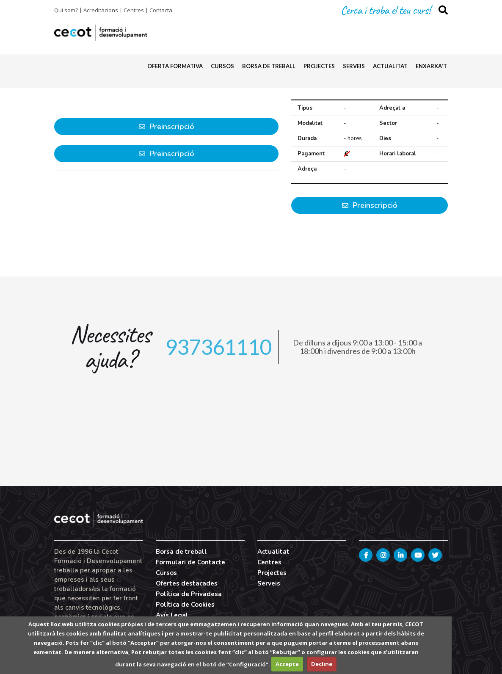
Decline (321, 664)
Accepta (287, 664)
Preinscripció (369, 205)
